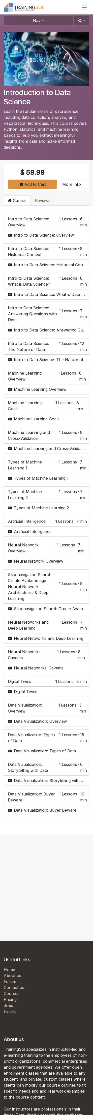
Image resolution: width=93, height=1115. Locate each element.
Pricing (10, 999)
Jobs (8, 1005)
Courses (11, 993)
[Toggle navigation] (84, 7)
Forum (10, 981)
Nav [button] (37, 20)
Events (10, 1011)
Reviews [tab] (42, 200)
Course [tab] (17, 200)
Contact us (14, 987)
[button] (81, 20)
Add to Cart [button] (32, 184)
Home (9, 969)
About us (12, 975)
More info (71, 184)
